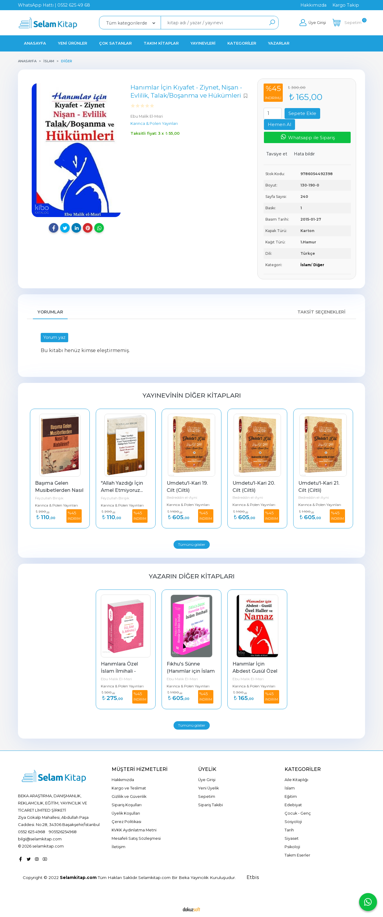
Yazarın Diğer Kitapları (192, 576)
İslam (305, 265)
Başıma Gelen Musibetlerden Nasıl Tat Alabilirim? (60, 490)
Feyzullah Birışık (49, 498)
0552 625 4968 (31, 831)
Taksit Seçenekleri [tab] (321, 312)
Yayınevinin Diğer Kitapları (191, 395)
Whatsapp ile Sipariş (307, 137)
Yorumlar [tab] (50, 312)
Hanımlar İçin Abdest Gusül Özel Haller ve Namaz (255, 671)
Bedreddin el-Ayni (182, 497)
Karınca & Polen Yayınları (56, 505)
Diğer (318, 265)
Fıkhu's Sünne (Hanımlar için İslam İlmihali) (191, 671)
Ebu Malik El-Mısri (116, 679)
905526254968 (63, 831)
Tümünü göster (191, 544)
